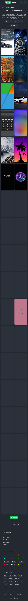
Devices (5, 544)
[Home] (3, 7)
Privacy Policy (20, 594)
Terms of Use (10, 597)
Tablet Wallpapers (7, 539)
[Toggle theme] (25, 2)
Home (5, 594)
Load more (14, 517)
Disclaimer (18, 597)
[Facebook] (9, 524)
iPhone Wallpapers (7, 535)
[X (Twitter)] (18, 524)
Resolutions (6, 542)
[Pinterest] (14, 524)
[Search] (21, 2)
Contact (11, 594)
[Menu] (2, 2)
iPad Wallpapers (7, 537)
